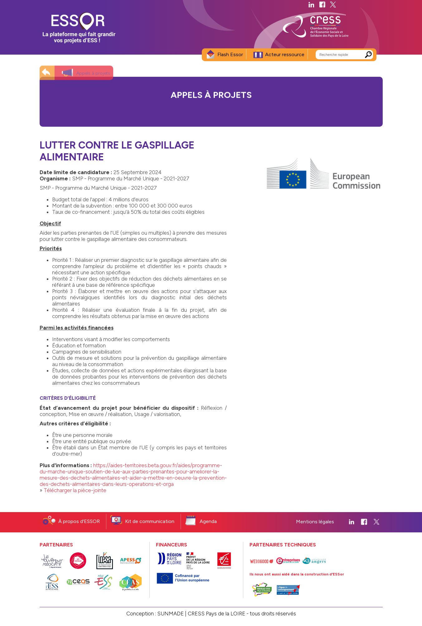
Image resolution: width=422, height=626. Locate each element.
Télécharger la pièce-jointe (75, 490)
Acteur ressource (284, 54)
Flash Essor (230, 54)
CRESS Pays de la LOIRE (216, 613)
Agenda (208, 521)
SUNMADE (170, 613)
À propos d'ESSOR (79, 521)
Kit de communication (149, 521)
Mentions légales (315, 522)
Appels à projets (93, 70)
